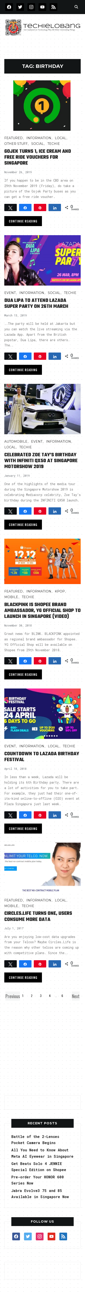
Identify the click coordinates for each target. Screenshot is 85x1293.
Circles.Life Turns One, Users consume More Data (38, 916)
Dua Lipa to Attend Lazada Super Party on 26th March (36, 303)
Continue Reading (23, 221)
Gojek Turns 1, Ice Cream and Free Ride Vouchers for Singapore (37, 157)
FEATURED (13, 138)
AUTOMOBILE (15, 441)
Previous (12, 996)
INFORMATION (38, 138)
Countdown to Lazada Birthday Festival (41, 757)
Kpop (60, 591)
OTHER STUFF (16, 144)
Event (10, 293)
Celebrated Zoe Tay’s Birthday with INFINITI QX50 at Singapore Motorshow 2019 (41, 461)
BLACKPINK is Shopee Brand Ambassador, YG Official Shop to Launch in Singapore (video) (42, 611)
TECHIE (53, 144)
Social (37, 144)
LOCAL (60, 138)
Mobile (11, 597)
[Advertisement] (42, 1046)
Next (76, 996)
